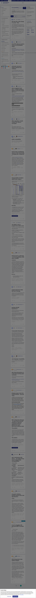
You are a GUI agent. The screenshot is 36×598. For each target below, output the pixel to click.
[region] (18, 593)
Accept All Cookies (15, 596)
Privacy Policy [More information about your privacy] (22, 594)
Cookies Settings (9, 596)
